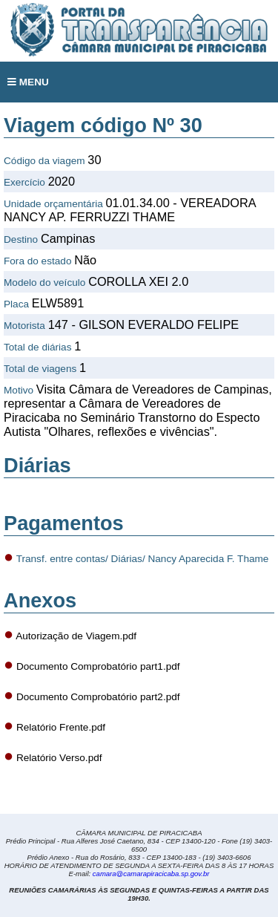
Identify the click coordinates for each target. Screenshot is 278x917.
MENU (28, 82)
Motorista (24, 325)
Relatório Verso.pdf (59, 757)
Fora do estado (37, 261)
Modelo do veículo (44, 282)
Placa (16, 304)
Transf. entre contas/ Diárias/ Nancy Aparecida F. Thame (142, 558)
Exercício (24, 182)
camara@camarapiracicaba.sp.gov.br (151, 873)
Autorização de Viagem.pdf (76, 636)
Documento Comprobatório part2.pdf (98, 696)
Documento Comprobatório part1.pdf (98, 666)
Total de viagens (40, 368)
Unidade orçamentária (53, 203)
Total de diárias (37, 347)
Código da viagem (44, 160)
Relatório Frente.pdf (60, 727)
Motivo (18, 390)
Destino (21, 239)
